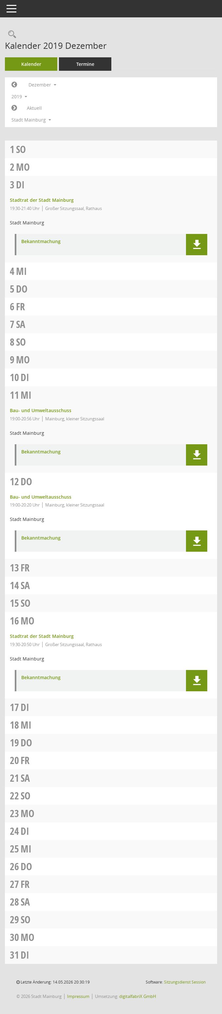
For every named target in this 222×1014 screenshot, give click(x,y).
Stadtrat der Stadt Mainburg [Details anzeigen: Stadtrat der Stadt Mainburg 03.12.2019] (42, 200)
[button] (196, 244)
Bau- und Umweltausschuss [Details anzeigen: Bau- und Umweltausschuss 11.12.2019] (40, 410)
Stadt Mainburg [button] (31, 120)
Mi (21, 271)
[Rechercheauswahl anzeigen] (10, 34)
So (21, 149)
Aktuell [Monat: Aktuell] (34, 108)
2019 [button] (19, 96)
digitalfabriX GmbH (137, 996)
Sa (20, 324)
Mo (23, 167)
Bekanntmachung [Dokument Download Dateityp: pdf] (41, 241)
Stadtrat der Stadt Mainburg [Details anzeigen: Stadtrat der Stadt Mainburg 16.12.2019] (42, 636)
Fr (20, 306)
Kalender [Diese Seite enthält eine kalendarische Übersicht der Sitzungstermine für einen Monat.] (31, 64)
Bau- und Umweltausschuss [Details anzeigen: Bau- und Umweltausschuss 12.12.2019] (40, 497)
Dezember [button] (42, 85)
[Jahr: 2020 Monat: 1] (14, 108)
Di (20, 184)
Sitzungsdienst (185, 982)
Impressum (78, 996)
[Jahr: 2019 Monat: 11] (14, 85)
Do (22, 289)
